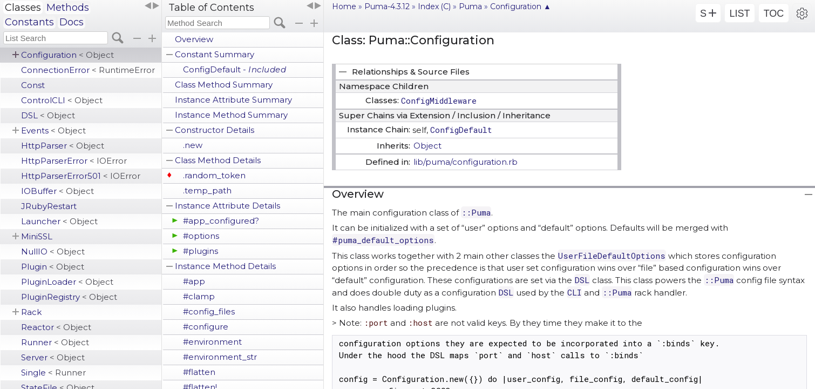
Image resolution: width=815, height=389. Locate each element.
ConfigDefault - (234, 69)
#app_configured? (221, 221)
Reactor (56, 327)
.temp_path (207, 190)
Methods (67, 8)
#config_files (209, 311)
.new (192, 145)
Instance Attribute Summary (233, 100)
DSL (48, 115)
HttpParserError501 (80, 176)
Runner (55, 342)
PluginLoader (67, 282)
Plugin (52, 266)
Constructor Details (214, 130)
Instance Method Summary (231, 115)
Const (33, 85)
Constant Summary (214, 54)
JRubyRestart (49, 206)
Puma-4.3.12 (387, 6)
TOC (774, 13)
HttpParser (62, 145)
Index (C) (434, 6)
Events (53, 130)
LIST (739, 13)
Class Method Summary (224, 84)
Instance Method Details (225, 266)
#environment (212, 342)
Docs (71, 22)
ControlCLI (62, 100)
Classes (23, 8)
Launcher (59, 221)
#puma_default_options (383, 239)
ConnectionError (88, 70)
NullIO (53, 251)
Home (344, 6)
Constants (29, 22)
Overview (194, 39)
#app (194, 281)
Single (53, 372)
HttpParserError (74, 161)
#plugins (200, 251)
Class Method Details (218, 160)
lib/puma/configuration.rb (465, 162)
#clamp (199, 296)
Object (427, 145)
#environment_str (220, 357)
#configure (205, 326)
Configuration (67, 55)
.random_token (214, 175)
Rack (31, 312)
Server (53, 357)
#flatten (199, 372)
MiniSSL (36, 236)
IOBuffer (57, 191)
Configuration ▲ (520, 6)
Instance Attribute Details (227, 205)
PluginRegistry (69, 297)
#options (201, 236)
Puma (470, 6)
